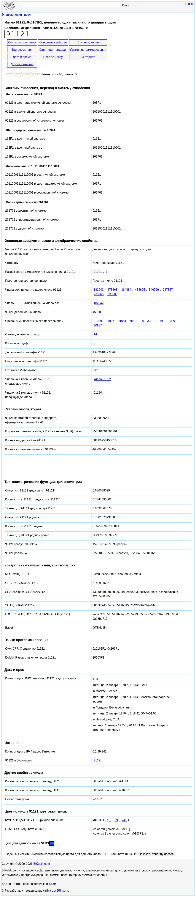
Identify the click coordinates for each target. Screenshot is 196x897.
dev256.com (60, 890)
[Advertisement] (141, 54)
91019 (158, 321)
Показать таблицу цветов (156, 854)
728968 (98, 294)
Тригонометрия (22, 49)
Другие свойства (22, 64)
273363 (112, 289)
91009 (171, 321)
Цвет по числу (53, 57)
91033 (146, 321)
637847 (168, 289)
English (189, 3)
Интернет (88, 57)
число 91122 (102, 379)
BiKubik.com (41, 863)
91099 (98, 321)
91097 (110, 321)
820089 (112, 294)
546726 (154, 289)
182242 (98, 289)
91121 (98, 271)
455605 (140, 289)
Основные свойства (53, 42)
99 (116, 820)
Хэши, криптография (53, 49)
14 (95, 334)
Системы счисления (22, 42)
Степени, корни (88, 42)
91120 (98, 392)
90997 (98, 325)
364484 (126, 289)
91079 (134, 321)
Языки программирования (88, 49)
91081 (122, 321)
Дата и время (22, 57)
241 (124, 820)
